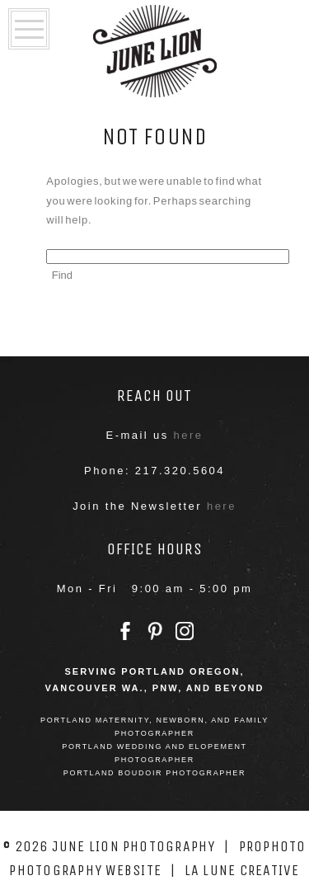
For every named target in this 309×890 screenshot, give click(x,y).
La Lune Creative (242, 870)
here (189, 435)
